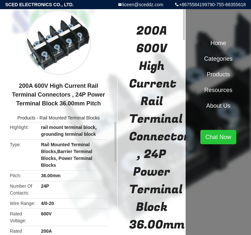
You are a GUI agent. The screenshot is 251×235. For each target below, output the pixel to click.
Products (26, 117)
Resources (218, 90)
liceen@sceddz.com (142, 4)
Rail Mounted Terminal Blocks (70, 117)
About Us (218, 105)
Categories (218, 58)
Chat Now (218, 137)
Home (218, 43)
